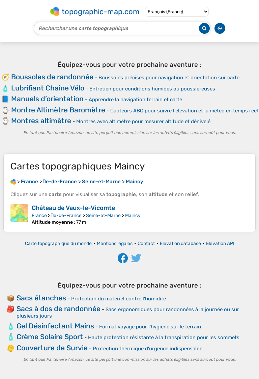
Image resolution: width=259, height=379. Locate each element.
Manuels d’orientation (47, 98)
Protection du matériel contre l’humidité (118, 299)
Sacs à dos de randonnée (58, 308)
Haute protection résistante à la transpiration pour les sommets (163, 337)
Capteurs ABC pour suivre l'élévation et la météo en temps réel (184, 111)
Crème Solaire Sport (50, 336)
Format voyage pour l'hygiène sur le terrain (150, 327)
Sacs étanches (41, 298)
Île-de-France (66, 215)
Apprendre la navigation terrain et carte (135, 100)
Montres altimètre (41, 120)
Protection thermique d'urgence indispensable (147, 349)
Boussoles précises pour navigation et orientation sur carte (168, 78)
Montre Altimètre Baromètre (58, 110)
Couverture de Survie (52, 348)
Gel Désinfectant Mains (55, 326)
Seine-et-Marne (103, 215)
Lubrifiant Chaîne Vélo (47, 88)
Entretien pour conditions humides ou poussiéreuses (152, 89)
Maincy (133, 215)
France (39, 215)
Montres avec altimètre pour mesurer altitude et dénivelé (143, 121)
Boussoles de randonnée (52, 77)
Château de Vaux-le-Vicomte (73, 208)
